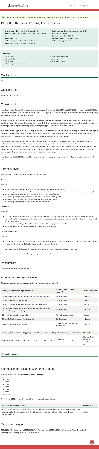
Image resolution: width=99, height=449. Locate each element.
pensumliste (12, 268)
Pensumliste (9, 61)
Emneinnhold (9, 56)
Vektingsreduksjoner (58, 61)
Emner (72, 6)
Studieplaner (83, 6)
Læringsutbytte (10, 59)
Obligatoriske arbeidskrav (60, 56)
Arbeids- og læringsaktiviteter (15, 64)
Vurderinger (55, 59)
